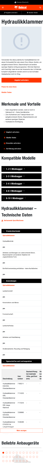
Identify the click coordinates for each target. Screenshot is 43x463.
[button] (21, 164)
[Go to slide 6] (20, 451)
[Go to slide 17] (20, 455)
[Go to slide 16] (17, 455)
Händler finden (11, 133)
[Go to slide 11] (37, 451)
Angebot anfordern (21, 76)
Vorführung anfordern (13, 145)
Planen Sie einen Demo (9, 83)
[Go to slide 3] (10, 451)
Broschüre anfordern (13, 139)
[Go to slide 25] (10, 459)
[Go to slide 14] (10, 455)
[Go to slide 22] (37, 455)
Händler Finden (6, 88)
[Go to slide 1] (3, 451)
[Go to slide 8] (27, 451)
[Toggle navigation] (3, 7)
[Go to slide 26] (13, 459)
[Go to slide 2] (7, 451)
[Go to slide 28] (20, 459)
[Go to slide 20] (30, 455)
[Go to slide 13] (7, 455)
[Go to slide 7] (23, 451)
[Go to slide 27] (17, 459)
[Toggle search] (39, 7)
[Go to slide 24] (7, 459)
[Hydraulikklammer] (18, 39)
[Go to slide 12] (3, 455)
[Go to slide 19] (27, 455)
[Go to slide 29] (23, 459)
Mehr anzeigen (21, 426)
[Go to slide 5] (17, 451)
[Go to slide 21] (34, 455)
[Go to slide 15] (13, 455)
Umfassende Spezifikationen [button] (12, 216)
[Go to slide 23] (3, 459)
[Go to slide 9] (30, 451)
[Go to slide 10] (34, 451)
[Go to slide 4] (13, 451)
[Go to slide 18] (23, 455)
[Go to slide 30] (27, 459)
